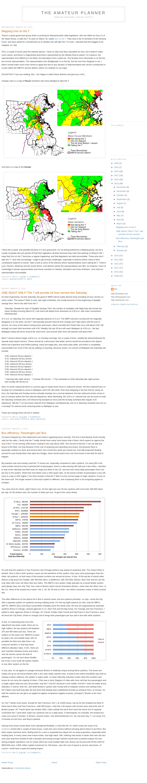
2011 (116, 268)
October (120, 195)
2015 (116, 183)
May (119, 215)
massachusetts (18, 279)
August (120, 203)
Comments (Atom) (22, 768)
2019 (116, 167)
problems (6, 729)
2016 (116, 179)
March (120, 223)
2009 (116, 276)
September (122, 199)
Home (54, 762)
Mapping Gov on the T (16, 31)
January (120, 250)
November (122, 191)
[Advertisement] (120, 70)
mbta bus (41, 419)
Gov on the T (60, 39)
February (121, 246)
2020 (116, 163)
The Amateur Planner (73, 12)
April (119, 219)
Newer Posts (7, 762)
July (119, 207)
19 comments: (34, 753)
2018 (116, 171)
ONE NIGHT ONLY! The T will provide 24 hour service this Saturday (44, 292)
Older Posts (101, 762)
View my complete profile (124, 304)
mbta (29, 279)
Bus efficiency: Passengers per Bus (24, 433)
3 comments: (34, 277)
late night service (19, 419)
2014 (116, 255)
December (122, 187)
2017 (116, 175)
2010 (116, 272)
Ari (115, 289)
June (119, 211)
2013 (116, 259)
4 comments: (35, 417)
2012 (116, 264)
